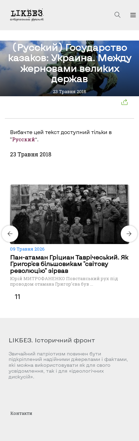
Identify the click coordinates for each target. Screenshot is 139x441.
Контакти (21, 413)
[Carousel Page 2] (67, 183)
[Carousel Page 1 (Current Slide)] (63, 183)
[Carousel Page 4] (76, 183)
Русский (23, 139)
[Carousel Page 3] (72, 183)
